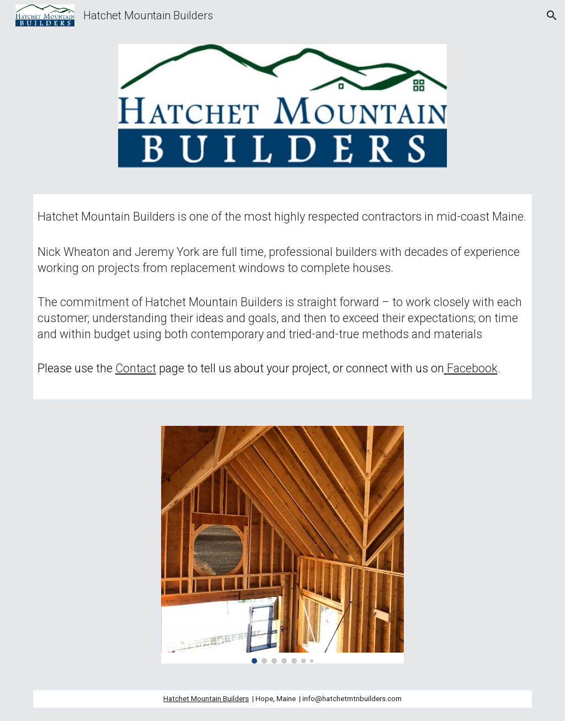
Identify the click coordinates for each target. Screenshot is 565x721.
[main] (282, 296)
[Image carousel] (282, 545)
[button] (552, 15)
